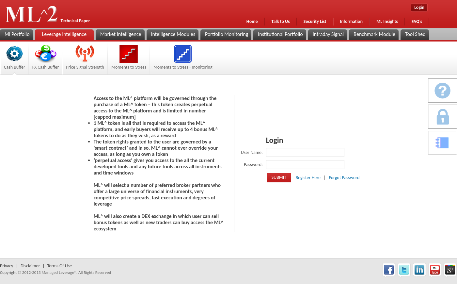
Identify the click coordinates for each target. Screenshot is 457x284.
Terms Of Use (59, 266)
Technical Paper (75, 21)
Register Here (309, 177)
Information (351, 21)
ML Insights (387, 21)
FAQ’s (417, 21)
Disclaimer (30, 266)
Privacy (6, 266)
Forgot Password (344, 177)
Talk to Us (281, 21)
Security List (315, 21)
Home (252, 21)
